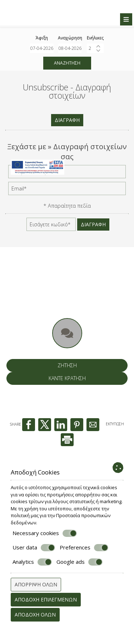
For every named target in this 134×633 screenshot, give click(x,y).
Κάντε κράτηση (67, 378)
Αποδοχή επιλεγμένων (46, 599)
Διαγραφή (67, 120)
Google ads (79, 562)
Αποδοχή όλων (35, 614)
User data (34, 547)
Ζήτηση (67, 365)
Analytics (32, 562)
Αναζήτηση (67, 63)
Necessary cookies (45, 533)
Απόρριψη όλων (36, 584)
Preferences (84, 547)
